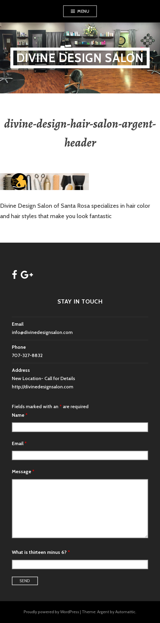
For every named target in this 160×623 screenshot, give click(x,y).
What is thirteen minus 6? (41, 552)
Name (20, 415)
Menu (83, 11)
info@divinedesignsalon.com (42, 332)
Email (19, 443)
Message (23, 471)
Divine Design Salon (80, 58)
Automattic (125, 611)
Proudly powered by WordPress (51, 611)
